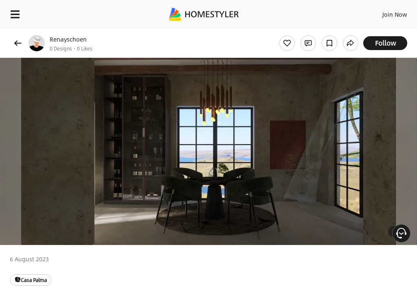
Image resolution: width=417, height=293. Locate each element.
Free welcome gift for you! (312, 32)
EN (384, 12)
